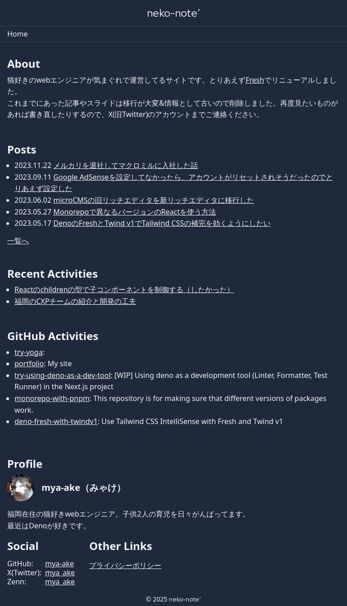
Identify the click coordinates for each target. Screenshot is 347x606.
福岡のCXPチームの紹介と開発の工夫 (75, 301)
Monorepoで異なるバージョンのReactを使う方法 (134, 212)
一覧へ (18, 241)
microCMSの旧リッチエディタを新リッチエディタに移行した (153, 200)
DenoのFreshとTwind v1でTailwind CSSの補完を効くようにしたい (162, 223)
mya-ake (59, 564)
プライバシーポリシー (125, 565)
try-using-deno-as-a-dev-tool (62, 375)
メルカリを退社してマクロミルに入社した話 (125, 165)
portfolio (29, 363)
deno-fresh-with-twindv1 (56, 421)
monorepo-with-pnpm (51, 398)
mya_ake (60, 573)
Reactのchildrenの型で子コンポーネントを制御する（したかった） (124, 289)
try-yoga (28, 352)
